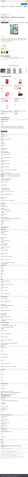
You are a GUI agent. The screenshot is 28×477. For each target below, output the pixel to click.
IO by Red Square (4, 6)
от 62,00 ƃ (2, 113)
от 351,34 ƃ (16, 100)
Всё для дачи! (19, 6)
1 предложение (3, 89)
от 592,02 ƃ (3, 100)
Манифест (18, 475)
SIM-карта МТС (3, 84)
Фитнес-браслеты (3, 97)
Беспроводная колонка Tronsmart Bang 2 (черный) (19, 99)
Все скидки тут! (12, 6)
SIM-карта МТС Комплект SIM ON (6, 85)
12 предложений (3, 114)
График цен (23, 57)
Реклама (12, 475)
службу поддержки (14, 455)
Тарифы (15, 475)
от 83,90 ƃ (16, 113)
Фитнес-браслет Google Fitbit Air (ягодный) (6, 99)
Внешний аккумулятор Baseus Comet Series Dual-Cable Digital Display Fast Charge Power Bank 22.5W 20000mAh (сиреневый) (7, 111)
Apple (25, 6)
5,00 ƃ (2, 88)
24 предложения (16, 89)
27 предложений (16, 114)
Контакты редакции (8, 475)
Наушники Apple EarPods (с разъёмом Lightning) (20, 111)
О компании (2, 475)
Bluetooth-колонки (16, 97)
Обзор (15, 78)
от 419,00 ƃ (16, 88)
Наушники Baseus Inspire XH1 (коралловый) (18, 86)
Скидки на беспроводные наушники (19, 84)
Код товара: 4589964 (5, 18)
